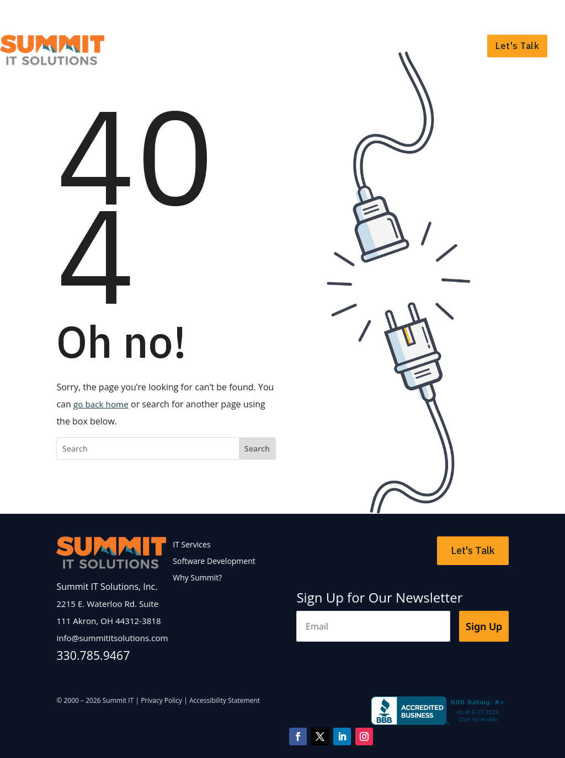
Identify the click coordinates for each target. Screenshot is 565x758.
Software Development (334, 46)
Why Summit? (440, 46)
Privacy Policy (161, 700)
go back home (102, 404)
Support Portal (451, 14)
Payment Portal (518, 14)
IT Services (233, 46)
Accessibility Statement (224, 700)
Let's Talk (517, 45)
